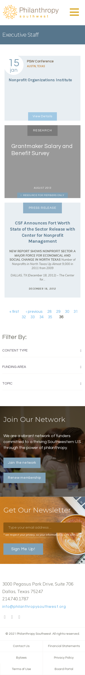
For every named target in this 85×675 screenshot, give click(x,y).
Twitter (12, 617)
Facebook (4, 617)
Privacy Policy (64, 657)
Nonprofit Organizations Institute (40, 79)
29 (58, 312)
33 (33, 317)
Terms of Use (21, 669)
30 (67, 312)
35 (50, 317)
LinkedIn (19, 617)
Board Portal (64, 669)
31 (76, 312)
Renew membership (24, 477)
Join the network (22, 462)
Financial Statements (64, 646)
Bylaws (21, 657)
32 (24, 317)
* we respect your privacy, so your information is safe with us (41, 534)
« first (14, 312)
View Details (42, 116)
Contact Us (21, 646)
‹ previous (34, 312)
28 (49, 312)
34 (41, 317)
